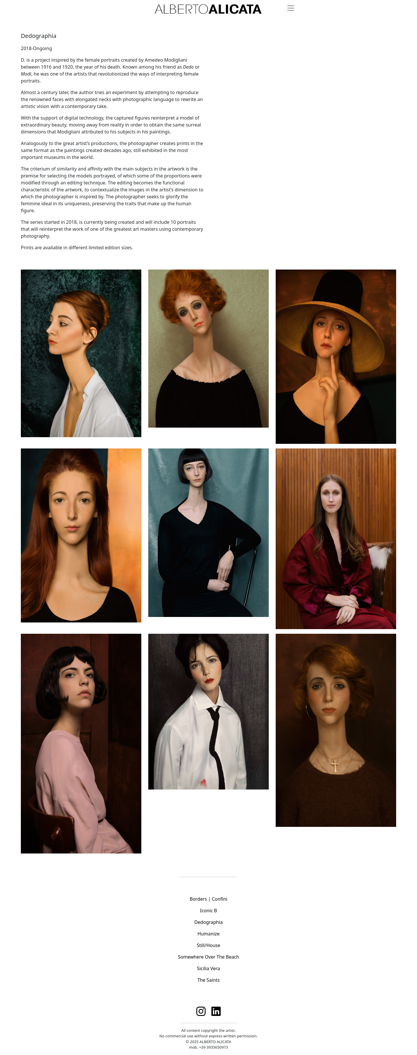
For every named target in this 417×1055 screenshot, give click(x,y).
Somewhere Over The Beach (208, 957)
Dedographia (208, 922)
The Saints (208, 980)
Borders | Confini (208, 899)
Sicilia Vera (208, 968)
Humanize (208, 934)
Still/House (208, 945)
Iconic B (208, 910)
